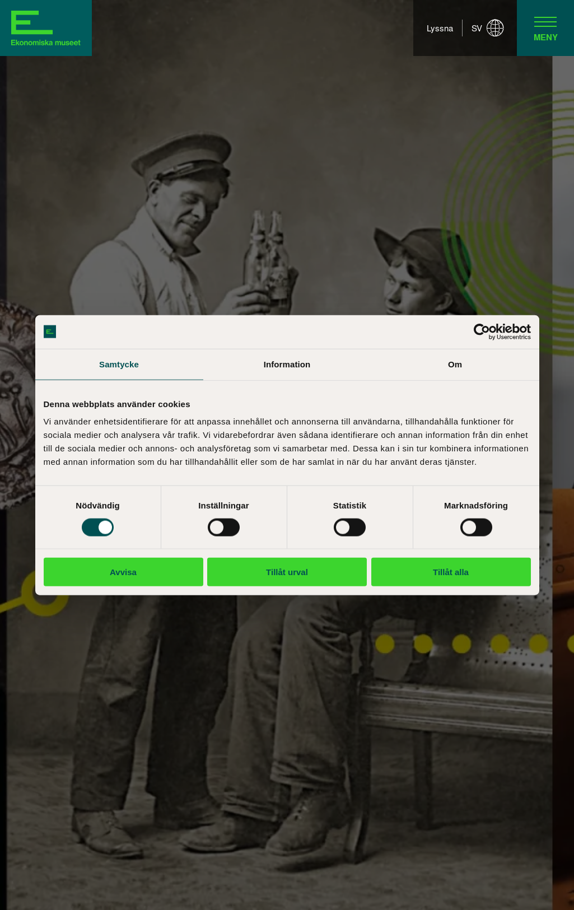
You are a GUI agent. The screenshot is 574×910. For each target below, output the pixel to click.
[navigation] (545, 28)
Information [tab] (287, 363)
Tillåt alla (451, 572)
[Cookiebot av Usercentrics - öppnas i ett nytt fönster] (482, 331)
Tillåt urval (287, 572)
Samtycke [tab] (119, 363)
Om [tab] (455, 363)
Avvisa (123, 572)
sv (487, 28)
